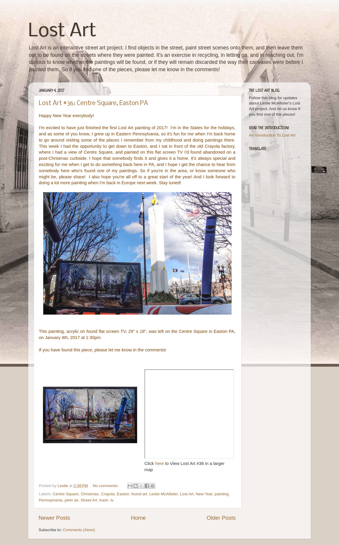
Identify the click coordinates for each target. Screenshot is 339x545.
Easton (123, 494)
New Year (204, 494)
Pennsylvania (50, 500)
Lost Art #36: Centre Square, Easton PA (93, 103)
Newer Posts (54, 518)
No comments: (106, 485)
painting (221, 494)
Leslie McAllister (163, 494)
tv (112, 500)
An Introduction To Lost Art (272, 135)
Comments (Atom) (79, 530)
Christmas (90, 494)
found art (139, 494)
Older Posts (221, 518)
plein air (72, 500)
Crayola (108, 494)
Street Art (89, 500)
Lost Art (62, 31)
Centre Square (66, 494)
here (160, 463)
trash (103, 500)
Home (138, 518)
